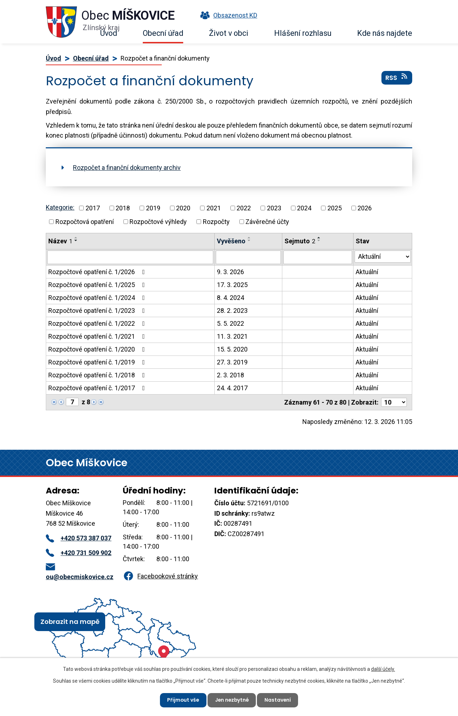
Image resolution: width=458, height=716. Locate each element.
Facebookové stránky (160, 576)
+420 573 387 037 (78, 538)
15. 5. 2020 (232, 349)
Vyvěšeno (231, 241)
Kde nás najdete (384, 33)
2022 (244, 208)
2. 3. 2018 (230, 375)
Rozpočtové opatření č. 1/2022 (98, 323)
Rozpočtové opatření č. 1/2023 (98, 310)
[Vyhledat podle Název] (130, 257)
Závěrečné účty (267, 221)
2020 (183, 208)
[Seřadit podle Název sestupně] (76, 240)
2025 (334, 208)
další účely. (383, 669)
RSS (397, 78)
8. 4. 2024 (230, 297)
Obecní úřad (163, 33)
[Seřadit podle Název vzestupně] (76, 237)
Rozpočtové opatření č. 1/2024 (98, 297)
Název (60, 241)
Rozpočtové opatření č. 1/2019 (98, 362)
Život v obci (228, 33)
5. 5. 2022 (230, 323)
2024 (304, 208)
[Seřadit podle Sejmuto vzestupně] (319, 237)
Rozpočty (216, 221)
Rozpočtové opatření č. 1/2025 (98, 284)
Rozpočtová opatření (84, 221)
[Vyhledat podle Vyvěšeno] (248, 257)
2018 (123, 208)
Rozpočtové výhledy (158, 221)
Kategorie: (60, 207)
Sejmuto (299, 241)
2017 (93, 208)
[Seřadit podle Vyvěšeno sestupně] (249, 240)
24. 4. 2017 (232, 388)
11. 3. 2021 (232, 336)
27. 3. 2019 (232, 362)
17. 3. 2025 (232, 284)
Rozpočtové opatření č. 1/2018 (98, 375)
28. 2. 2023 (232, 310)
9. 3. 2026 (230, 272)
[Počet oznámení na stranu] (394, 402)
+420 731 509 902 (78, 553)
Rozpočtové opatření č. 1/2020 (98, 349)
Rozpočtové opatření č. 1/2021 (98, 336)
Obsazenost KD (227, 15)
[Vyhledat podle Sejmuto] (317, 257)
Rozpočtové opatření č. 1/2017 (98, 388)
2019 (153, 208)
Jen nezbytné (231, 699)
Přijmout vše (182, 699)
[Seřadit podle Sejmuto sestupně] (319, 240)
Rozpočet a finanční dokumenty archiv (127, 167)
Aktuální (367, 272)
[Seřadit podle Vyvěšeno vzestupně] (249, 237)
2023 (274, 208)
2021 (213, 208)
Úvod (108, 33)
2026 (364, 208)
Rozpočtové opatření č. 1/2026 (98, 272)
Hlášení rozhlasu (302, 33)
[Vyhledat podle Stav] (383, 256)
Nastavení (278, 699)
